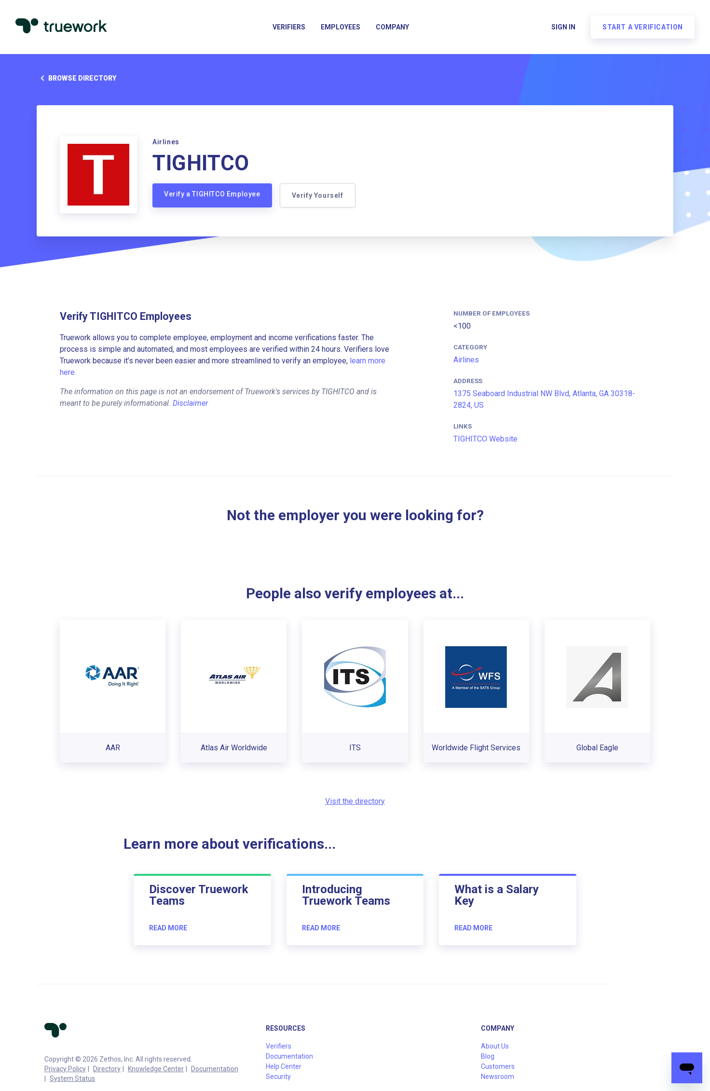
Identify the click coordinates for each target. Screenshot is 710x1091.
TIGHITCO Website (485, 438)
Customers (498, 1066)
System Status (72, 1078)
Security (278, 1076)
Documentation (214, 1069)
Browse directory (76, 78)
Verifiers (289, 27)
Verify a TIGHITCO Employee (212, 194)
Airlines (466, 359)
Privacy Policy (65, 1069)
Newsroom (497, 1076)
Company (392, 27)
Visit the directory (355, 801)
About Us (495, 1046)
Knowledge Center (156, 1069)
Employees (340, 27)
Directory (107, 1069)
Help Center (283, 1066)
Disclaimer (190, 403)
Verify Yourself (317, 195)
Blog (487, 1056)
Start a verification (642, 27)
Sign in (563, 27)
